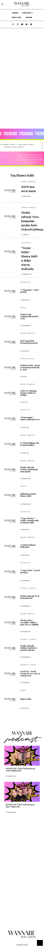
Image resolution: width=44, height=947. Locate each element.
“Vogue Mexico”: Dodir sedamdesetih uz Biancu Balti (29, 520)
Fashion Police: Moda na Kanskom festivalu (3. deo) (30, 367)
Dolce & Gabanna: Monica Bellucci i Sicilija (28, 393)
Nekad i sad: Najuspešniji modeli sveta (29, 316)
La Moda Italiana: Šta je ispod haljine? (29, 444)
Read (15, 13)
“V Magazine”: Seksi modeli (29, 291)
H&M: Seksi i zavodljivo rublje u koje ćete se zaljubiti (29, 622)
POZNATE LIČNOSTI (28, 588)
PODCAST (27, 13)
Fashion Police (27, 358)
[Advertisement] (18, 840)
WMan (29, 17)
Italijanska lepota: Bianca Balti (28, 495)
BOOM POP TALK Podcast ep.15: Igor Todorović (20, 806)
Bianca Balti (25, 699)
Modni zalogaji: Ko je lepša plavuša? (29, 597)
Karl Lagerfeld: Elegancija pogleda (29, 342)
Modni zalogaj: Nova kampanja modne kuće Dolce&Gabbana (32, 221)
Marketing (22, 945)
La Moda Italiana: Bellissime (28, 546)
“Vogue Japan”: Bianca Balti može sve (30, 418)
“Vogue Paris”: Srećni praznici (30, 571)
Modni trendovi (28, 181)
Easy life (16, 17)
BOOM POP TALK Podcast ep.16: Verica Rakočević (20, 769)
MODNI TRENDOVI (28, 207)
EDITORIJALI (26, 242)
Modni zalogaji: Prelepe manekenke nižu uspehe (29, 469)
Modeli (23, 307)
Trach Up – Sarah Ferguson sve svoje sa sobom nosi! (30, 673)
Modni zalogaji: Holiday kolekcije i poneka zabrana (28, 648)
